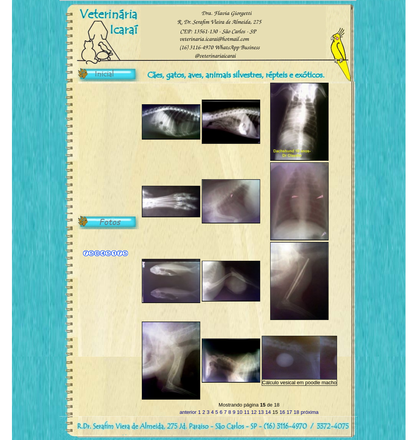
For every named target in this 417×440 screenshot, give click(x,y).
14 (268, 412)
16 (282, 412)
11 (246, 412)
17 (289, 412)
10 (239, 412)
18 (296, 412)
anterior (187, 412)
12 (253, 412)
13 (261, 412)
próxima (310, 412)
